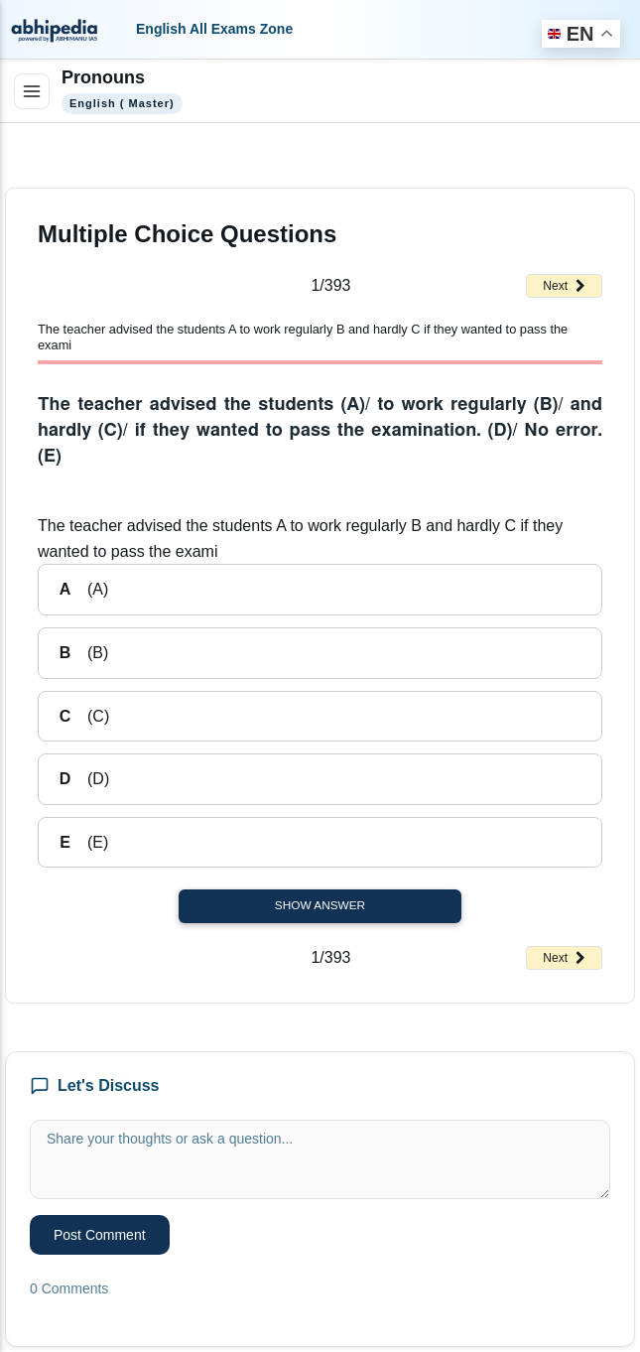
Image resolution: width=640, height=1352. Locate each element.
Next (564, 286)
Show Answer (320, 905)
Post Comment (100, 1235)
